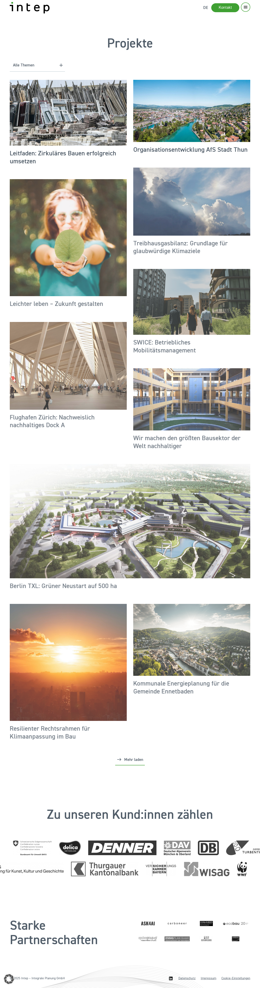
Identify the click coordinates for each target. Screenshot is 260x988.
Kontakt (225, 7)
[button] (9, 979)
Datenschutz (187, 978)
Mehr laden (133, 760)
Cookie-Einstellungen (235, 978)
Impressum (208, 978)
